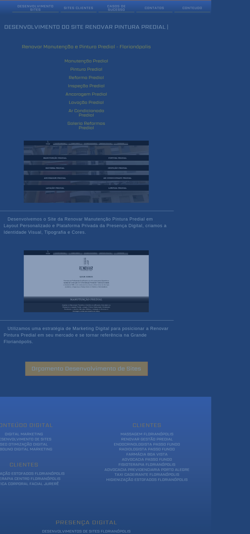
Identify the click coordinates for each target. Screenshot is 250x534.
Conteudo (187, 8)
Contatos (149, 8)
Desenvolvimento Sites (30, 7)
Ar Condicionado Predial (81, 112)
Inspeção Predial (80, 86)
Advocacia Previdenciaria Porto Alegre (141, 469)
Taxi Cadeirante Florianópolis (141, 474)
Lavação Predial (80, 102)
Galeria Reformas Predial (80, 125)
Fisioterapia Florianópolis (141, 464)
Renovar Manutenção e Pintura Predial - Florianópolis (80, 46)
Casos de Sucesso (111, 7)
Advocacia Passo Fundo (141, 459)
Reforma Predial (80, 77)
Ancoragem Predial (81, 94)
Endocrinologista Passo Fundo (141, 444)
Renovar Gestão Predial (141, 439)
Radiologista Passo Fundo (141, 449)
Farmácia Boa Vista (141, 454)
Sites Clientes (73, 8)
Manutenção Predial (81, 61)
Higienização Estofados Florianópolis (141, 479)
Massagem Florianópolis (141, 434)
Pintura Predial (81, 69)
